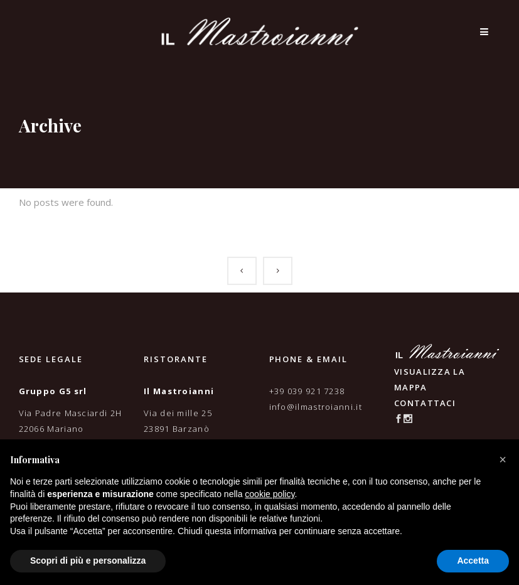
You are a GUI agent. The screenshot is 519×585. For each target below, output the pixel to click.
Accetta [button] (473, 560)
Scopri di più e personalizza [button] (88, 560)
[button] (503, 459)
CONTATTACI (425, 403)
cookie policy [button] (269, 494)
